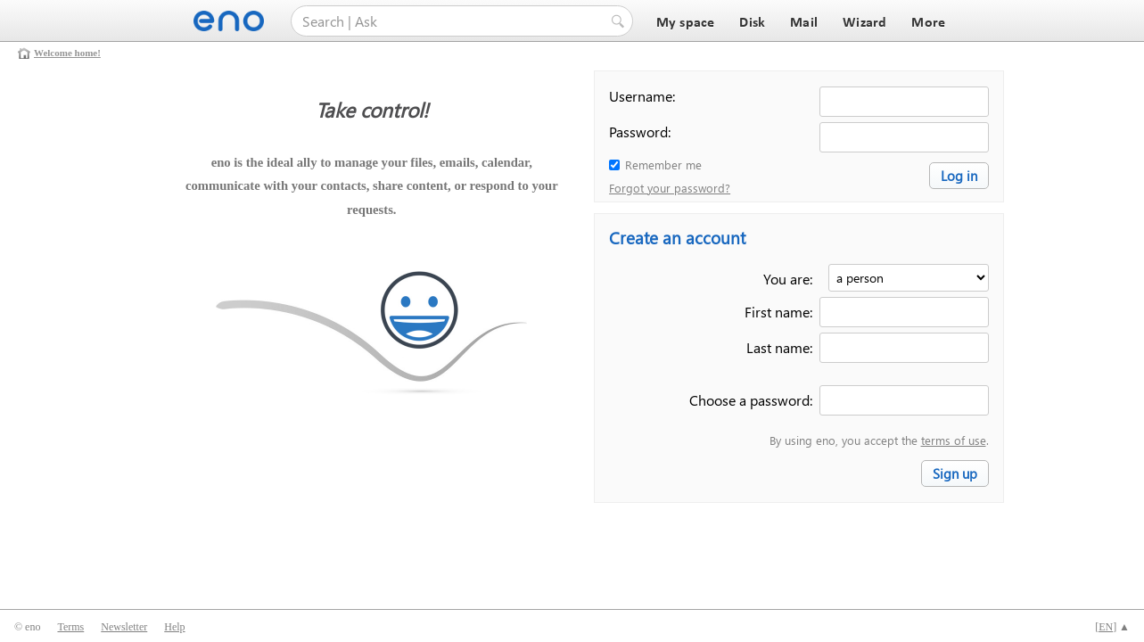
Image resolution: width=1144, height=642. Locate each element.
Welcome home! (67, 52)
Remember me (663, 164)
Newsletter (124, 627)
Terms (70, 627)
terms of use (953, 440)
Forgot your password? (669, 187)
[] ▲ (1112, 627)
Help (174, 627)
